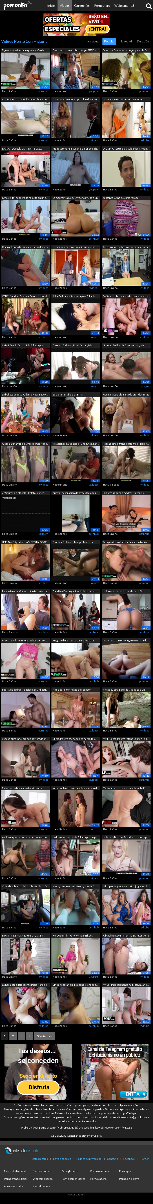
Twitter (144, 1158)
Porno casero (98, 1178)
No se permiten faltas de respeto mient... (72, 690)
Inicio (51, 5)
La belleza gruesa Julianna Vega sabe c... (25, 394)
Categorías (82, 5)
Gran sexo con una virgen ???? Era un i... (125, 640)
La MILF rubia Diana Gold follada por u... (24, 345)
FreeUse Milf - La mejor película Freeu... (25, 640)
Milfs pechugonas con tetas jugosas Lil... (126, 886)
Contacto (112, 1158)
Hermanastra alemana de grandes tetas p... (126, 395)
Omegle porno (70, 1171)
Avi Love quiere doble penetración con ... (24, 837)
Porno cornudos (14, 1186)
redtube (144, 140)
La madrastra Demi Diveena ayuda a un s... (75, 198)
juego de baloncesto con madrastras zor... (74, 641)
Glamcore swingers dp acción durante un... (75, 100)
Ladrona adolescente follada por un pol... (76, 837)
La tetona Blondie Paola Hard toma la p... (125, 837)
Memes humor (42, 1171)
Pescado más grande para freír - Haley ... (126, 443)
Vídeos (65, 5)
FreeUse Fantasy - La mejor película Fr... (125, 50)
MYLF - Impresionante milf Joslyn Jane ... (126, 984)
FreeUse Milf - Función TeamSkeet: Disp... (73, 936)
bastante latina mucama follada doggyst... (121, 198)
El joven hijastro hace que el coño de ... (24, 50)
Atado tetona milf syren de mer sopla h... (75, 148)
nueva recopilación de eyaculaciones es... (74, 493)
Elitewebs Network (15, 1171)
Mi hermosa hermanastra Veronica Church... (22, 788)
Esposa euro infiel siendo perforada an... (25, 738)
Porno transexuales (16, 1178)
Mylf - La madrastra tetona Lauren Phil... (125, 738)
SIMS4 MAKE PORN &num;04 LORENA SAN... (23, 936)
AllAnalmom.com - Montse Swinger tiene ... (126, 936)
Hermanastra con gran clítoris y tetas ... (75, 246)
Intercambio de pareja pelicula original (75, 787)
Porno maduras (99, 1171)
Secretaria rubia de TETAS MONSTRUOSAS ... (68, 395)
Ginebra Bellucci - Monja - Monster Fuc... (73, 542)
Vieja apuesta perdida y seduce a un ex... (124, 690)
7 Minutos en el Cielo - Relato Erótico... (23, 492)
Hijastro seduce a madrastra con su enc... (123, 493)
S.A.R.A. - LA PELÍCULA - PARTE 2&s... (22, 148)
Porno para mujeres (73, 1178)
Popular (109, 41)
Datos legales (40, 1158)
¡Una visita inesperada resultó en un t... (24, 197)
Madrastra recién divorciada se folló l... (125, 787)
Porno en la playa (129, 1178)
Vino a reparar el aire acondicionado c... (75, 984)
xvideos (94, 140)
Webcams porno (43, 1178)
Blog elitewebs (41, 1186)
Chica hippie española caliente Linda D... (25, 886)
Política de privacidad (89, 1158)
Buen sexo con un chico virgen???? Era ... (75, 50)
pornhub (43, 91)
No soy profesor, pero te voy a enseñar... (75, 886)
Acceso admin (76, 1194)
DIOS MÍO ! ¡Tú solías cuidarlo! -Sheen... (125, 148)
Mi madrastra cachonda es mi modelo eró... (74, 739)
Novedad (126, 41)
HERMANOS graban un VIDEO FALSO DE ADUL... (24, 542)
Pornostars (102, 5)
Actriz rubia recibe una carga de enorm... (126, 246)
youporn (94, 91)
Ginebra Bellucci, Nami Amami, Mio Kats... (72, 346)
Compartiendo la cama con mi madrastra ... (25, 247)
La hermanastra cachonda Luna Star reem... (124, 592)
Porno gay (125, 1171)
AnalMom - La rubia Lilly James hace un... (25, 99)
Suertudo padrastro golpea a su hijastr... (24, 689)
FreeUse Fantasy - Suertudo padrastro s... (75, 592)
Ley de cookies (62, 1158)
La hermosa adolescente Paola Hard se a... (24, 985)
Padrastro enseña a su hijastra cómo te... (25, 591)
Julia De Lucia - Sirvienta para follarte (74, 296)
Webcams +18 (124, 5)
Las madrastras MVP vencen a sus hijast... (122, 100)
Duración (143, 41)
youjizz (95, 337)
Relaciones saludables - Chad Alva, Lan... (76, 443)
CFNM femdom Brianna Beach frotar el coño (24, 296)
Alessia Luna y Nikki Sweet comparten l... (25, 443)
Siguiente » (45, 1036)
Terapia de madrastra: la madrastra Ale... (126, 542)
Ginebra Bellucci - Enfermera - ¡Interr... (125, 345)
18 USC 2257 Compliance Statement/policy (76, 1135)
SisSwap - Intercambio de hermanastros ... (126, 296)
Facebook (129, 1158)
